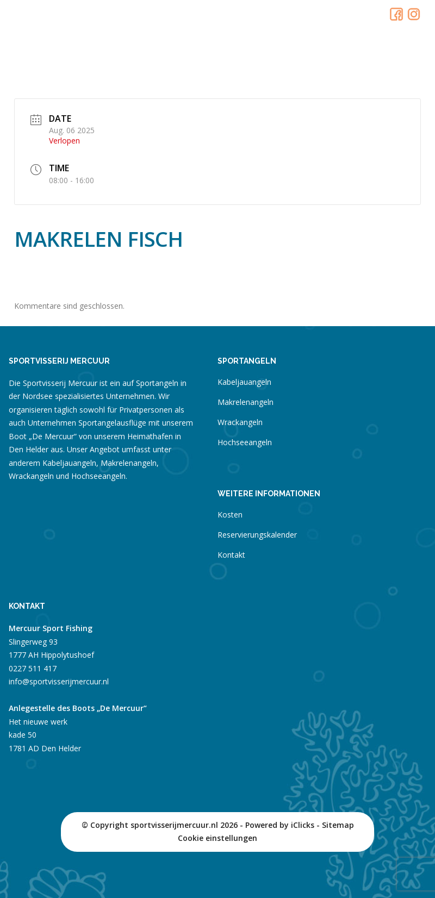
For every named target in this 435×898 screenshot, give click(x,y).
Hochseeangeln (244, 442)
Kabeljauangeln (244, 382)
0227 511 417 (33, 668)
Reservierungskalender (257, 534)
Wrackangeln (240, 422)
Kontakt (231, 555)
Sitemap (338, 825)
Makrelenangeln (245, 402)
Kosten (230, 514)
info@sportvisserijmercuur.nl (59, 681)
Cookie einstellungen (217, 838)
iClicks (302, 825)
